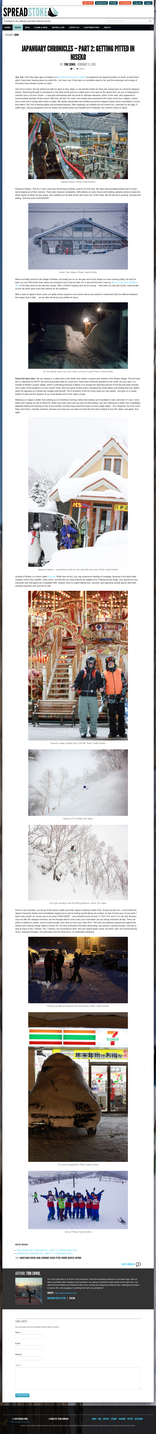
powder (64, 1257)
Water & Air (58, 27)
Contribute (125, 3)
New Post (88, 3)
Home (7, 27)
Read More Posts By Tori (56, 1298)
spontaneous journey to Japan (72, 77)
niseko (52, 1257)
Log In (148, 3)
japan (38, 1257)
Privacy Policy (26, 1422)
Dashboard (101, 3)
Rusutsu (51, 576)
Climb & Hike (41, 27)
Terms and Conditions (15, 1422)
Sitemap (114, 1418)
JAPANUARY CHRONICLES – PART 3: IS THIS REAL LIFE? (45, 1253)
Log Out (137, 3)
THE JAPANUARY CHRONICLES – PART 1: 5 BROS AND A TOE (47, 1250)
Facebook (121, 1418)
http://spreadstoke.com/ (66, 1293)
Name (18, 1332)
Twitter (130, 1418)
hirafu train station (27, 1257)
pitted (58, 1257)
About (107, 27)
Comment (18, 1365)
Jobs (99, 1418)
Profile (113, 3)
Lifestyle (74, 27)
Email (18, 1343)
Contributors (91, 27)
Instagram (139, 1418)
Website (18, 1354)
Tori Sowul (70, 64)
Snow (18, 27)
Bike (27, 27)
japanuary (45, 1257)
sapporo (78, 1257)
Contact (106, 1418)
